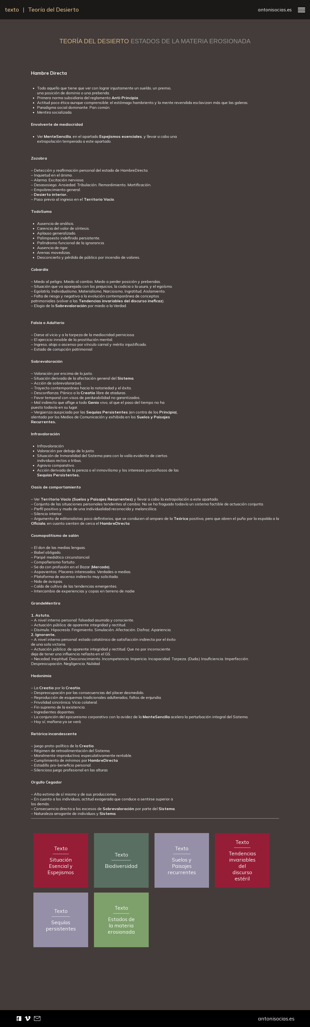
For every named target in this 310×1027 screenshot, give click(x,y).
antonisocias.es (275, 10)
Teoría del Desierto (53, 9)
